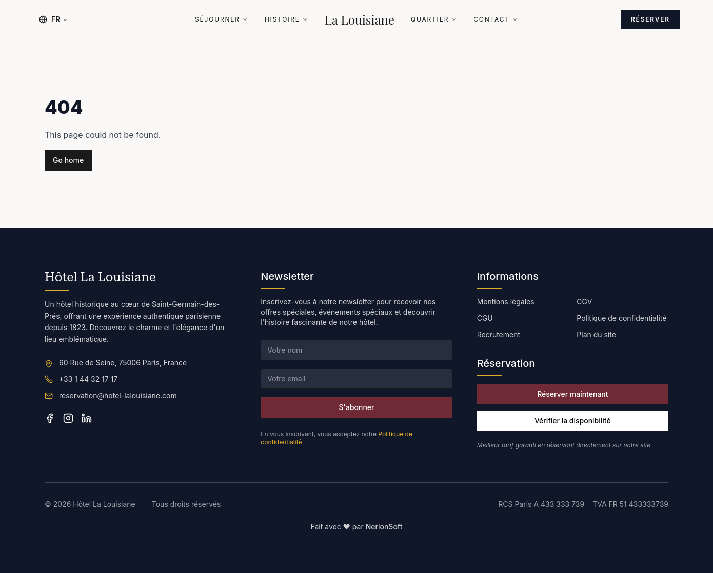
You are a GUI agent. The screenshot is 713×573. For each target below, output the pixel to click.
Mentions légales (505, 301)
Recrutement (498, 334)
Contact (495, 19)
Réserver (650, 19)
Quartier (434, 19)
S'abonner (356, 407)
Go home (68, 160)
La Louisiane (359, 19)
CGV (584, 301)
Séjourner (221, 19)
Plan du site (596, 334)
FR (53, 19)
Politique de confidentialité (621, 318)
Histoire (286, 19)
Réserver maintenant (572, 394)
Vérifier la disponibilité (572, 420)
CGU (485, 318)
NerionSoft (384, 526)
